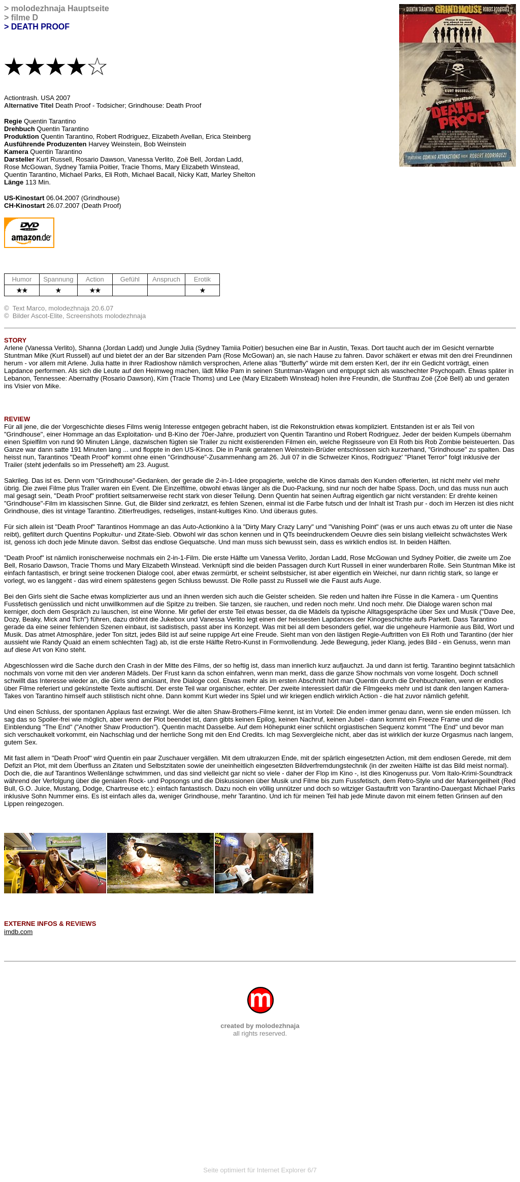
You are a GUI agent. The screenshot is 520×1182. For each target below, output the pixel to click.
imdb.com (18, 932)
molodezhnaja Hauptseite (60, 8)
